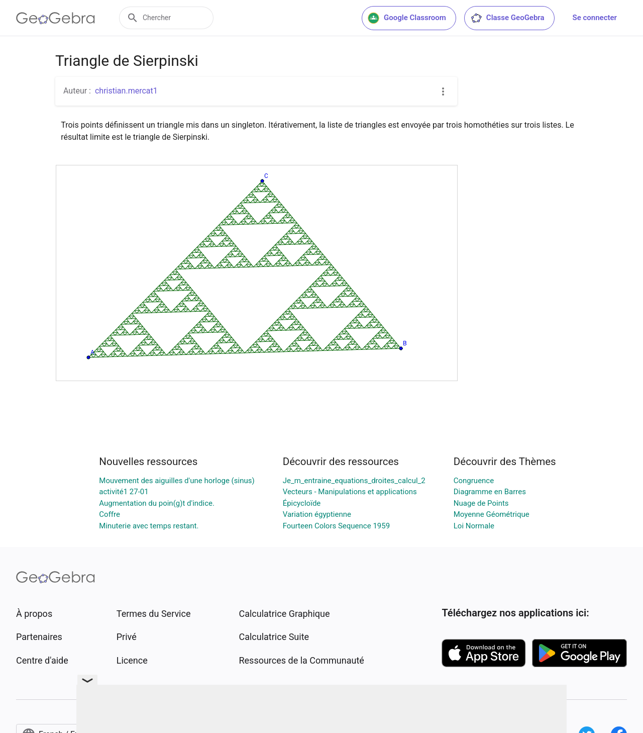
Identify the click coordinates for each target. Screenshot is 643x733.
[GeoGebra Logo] (55, 18)
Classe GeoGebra (507, 18)
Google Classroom (407, 18)
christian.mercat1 (126, 91)
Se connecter (595, 17)
